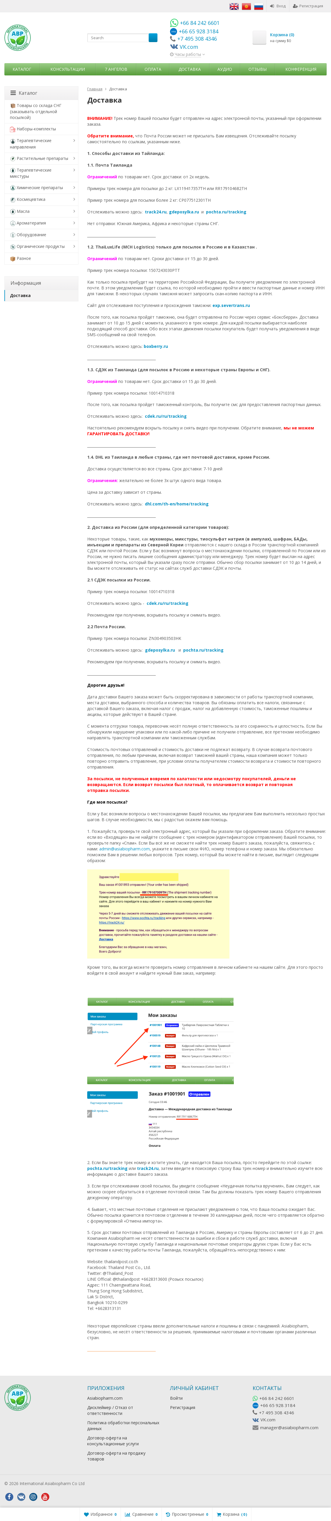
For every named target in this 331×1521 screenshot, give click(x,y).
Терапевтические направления (31, 143)
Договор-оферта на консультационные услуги (113, 1440)
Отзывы (257, 69)
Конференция (300, 69)
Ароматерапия (28, 223)
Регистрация (308, 5)
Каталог (22, 69)
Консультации (67, 69)
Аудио (224, 69)
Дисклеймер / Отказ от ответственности (110, 1410)
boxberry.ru (156, 346)
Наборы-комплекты (33, 129)
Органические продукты (37, 247)
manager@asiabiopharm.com (289, 1427)
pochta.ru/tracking (226, 212)
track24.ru (156, 212)
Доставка (190, 69)
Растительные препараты (39, 159)
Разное (20, 258)
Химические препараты (36, 188)
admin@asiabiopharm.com (124, 849)
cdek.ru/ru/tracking (166, 416)
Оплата (153, 69)
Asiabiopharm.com (105, 1398)
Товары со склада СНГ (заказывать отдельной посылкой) (35, 111)
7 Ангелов (116, 69)
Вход (278, 5)
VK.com (267, 1419)
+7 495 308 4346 (276, 1412)
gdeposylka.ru (184, 212)
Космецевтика (27, 199)
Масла (20, 211)
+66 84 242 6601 (276, 1398)
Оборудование (28, 235)
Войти (176, 1398)
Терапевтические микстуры (31, 173)
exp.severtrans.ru (231, 305)
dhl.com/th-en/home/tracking (177, 504)
